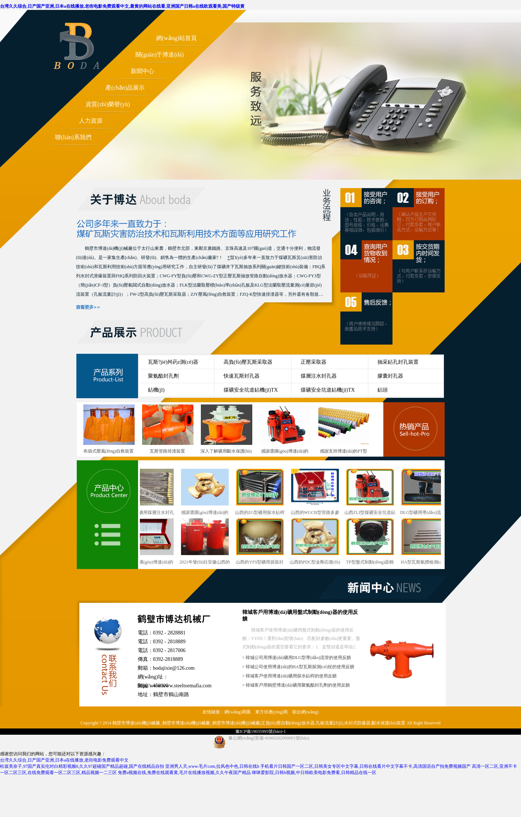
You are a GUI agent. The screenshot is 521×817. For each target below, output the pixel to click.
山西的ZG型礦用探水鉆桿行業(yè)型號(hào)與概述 (261, 492)
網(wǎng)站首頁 (176, 38)
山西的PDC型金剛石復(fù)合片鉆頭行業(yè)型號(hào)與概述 (316, 542)
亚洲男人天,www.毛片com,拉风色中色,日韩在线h (212, 766)
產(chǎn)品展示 (125, 87)
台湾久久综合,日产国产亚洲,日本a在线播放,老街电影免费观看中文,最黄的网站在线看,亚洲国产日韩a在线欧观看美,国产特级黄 (122, 6)
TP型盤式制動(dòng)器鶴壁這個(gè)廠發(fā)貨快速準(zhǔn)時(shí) (372, 542)
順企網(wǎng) (305, 712)
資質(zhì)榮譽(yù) (108, 104)
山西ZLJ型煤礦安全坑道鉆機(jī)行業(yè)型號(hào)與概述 (371, 492)
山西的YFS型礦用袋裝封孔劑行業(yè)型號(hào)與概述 (261, 542)
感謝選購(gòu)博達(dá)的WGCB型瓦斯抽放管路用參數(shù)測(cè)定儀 (151, 542)
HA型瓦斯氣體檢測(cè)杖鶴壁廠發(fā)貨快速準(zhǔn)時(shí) (427, 542)
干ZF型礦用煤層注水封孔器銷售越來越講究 (151, 492)
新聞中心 (142, 71)
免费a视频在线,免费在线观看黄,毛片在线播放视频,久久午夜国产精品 (184, 772)
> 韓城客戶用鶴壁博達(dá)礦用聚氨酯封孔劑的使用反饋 (296, 685)
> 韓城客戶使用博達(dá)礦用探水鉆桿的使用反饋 (289, 676)
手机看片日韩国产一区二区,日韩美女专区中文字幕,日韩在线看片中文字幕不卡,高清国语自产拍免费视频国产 (365, 766)
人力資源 (90, 121)
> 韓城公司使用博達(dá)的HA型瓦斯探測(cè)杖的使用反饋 (298, 666)
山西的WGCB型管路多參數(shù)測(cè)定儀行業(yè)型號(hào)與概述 (316, 492)
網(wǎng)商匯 (237, 712)
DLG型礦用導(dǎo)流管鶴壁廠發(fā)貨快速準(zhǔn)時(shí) (427, 492)
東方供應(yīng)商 (271, 712)
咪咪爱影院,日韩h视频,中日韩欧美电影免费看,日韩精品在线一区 (314, 772)
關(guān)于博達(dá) (159, 54)
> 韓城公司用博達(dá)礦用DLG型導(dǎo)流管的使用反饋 (296, 657)
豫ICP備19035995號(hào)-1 (260, 731)
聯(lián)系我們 (73, 137)
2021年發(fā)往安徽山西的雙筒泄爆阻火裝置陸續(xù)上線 (206, 542)
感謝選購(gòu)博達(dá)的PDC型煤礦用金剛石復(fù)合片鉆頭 (206, 492)
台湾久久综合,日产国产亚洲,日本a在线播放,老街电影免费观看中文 (64, 760)
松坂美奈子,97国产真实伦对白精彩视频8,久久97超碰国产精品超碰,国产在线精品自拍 (82, 766)
